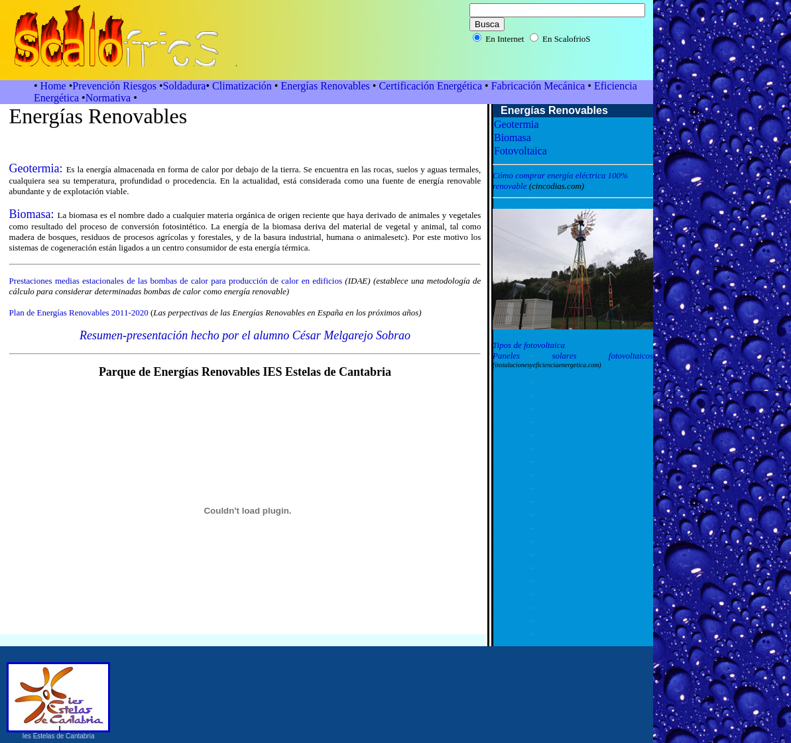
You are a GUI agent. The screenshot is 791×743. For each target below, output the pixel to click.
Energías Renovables (326, 85)
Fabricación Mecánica (539, 85)
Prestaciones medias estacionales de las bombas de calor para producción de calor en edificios (175, 281)
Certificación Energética (430, 85)
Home (53, 85)
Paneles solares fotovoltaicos (573, 356)
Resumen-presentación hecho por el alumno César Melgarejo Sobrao (245, 335)
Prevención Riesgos (115, 85)
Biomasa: (33, 214)
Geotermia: (37, 168)
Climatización (242, 85)
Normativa (109, 97)
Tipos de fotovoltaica (529, 345)
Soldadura (184, 85)
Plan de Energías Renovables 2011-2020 (79, 312)
